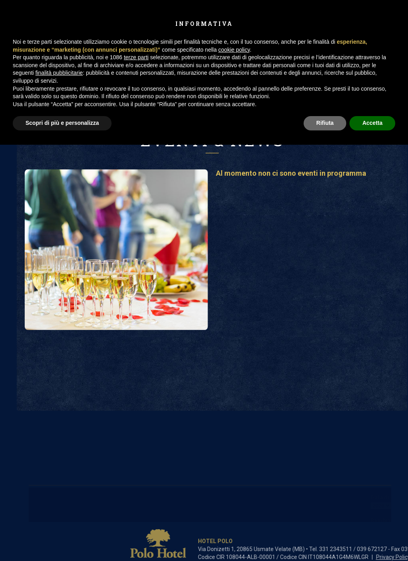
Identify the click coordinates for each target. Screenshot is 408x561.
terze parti (136, 57)
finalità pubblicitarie (59, 73)
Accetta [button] (372, 123)
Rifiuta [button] (325, 123)
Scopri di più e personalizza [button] (62, 123)
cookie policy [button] (234, 50)
